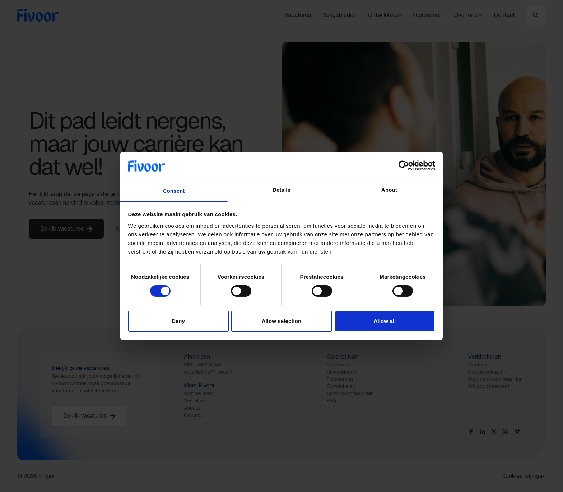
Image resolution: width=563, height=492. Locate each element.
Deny (178, 321)
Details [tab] (281, 190)
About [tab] (389, 190)
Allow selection (282, 321)
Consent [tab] (174, 191)
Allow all (385, 321)
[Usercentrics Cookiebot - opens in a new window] (403, 165)
